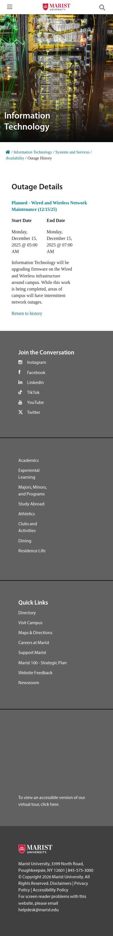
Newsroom (28, 682)
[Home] (8, 152)
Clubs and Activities (27, 527)
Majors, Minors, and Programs (32, 490)
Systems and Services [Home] (72, 152)
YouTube (35, 402)
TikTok (33, 392)
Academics (28, 460)
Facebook (36, 372)
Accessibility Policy (50, 890)
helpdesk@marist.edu (38, 909)
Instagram (36, 362)
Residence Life (31, 550)
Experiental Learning (29, 473)
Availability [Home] (15, 158)
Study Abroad (31, 504)
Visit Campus (30, 622)
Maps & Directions (35, 632)
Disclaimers (60, 883)
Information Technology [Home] (33, 152)
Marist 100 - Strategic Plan (42, 662)
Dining (24, 540)
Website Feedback (35, 672)
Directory (27, 612)
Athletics (26, 513)
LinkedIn (35, 382)
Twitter (33, 412)
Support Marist (32, 652)
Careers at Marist (33, 642)
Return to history (27, 313)
